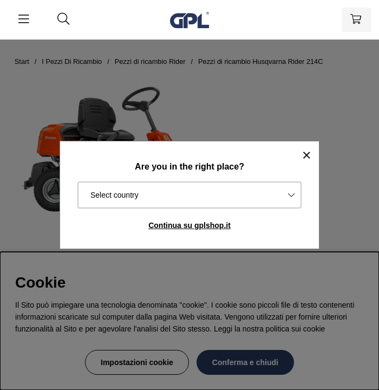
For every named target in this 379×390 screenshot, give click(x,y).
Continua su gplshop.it (189, 225)
